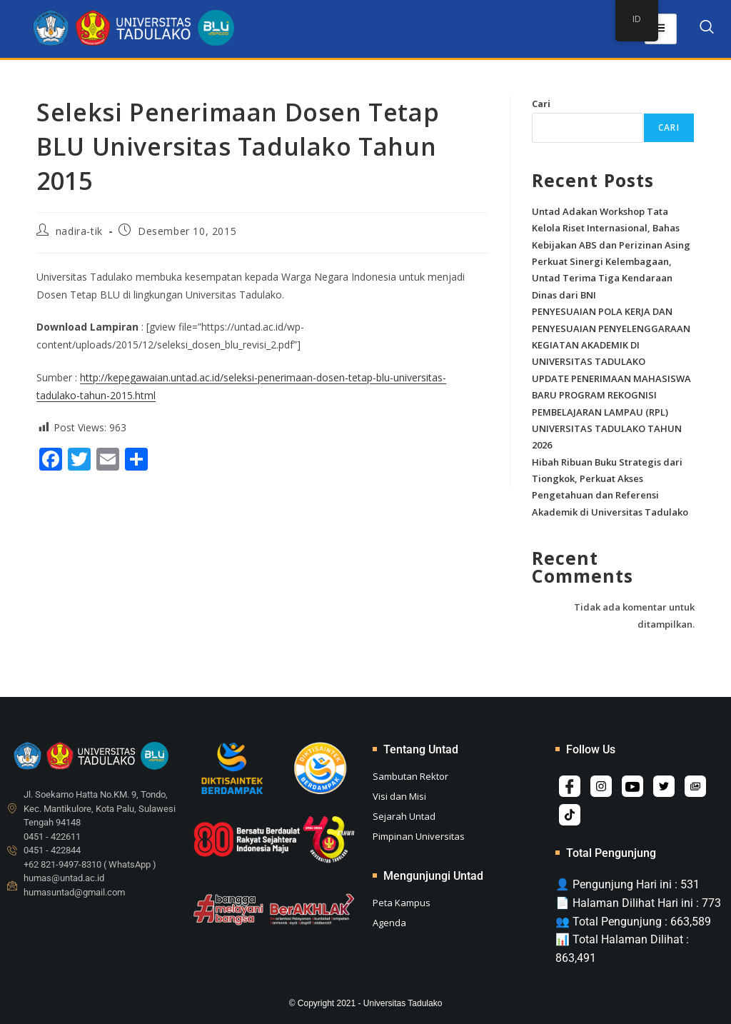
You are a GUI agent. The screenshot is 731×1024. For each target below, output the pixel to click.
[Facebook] (569, 786)
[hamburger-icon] (661, 29)
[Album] (695, 786)
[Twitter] (664, 786)
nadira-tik (79, 231)
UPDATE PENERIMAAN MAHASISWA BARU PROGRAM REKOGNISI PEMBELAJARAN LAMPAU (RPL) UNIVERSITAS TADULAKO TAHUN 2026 (611, 412)
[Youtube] (632, 786)
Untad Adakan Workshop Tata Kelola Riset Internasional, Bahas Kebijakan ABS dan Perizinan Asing (611, 228)
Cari (541, 103)
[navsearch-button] (706, 29)
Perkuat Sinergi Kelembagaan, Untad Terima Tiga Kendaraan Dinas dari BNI (602, 278)
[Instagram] (601, 786)
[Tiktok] (569, 814)
